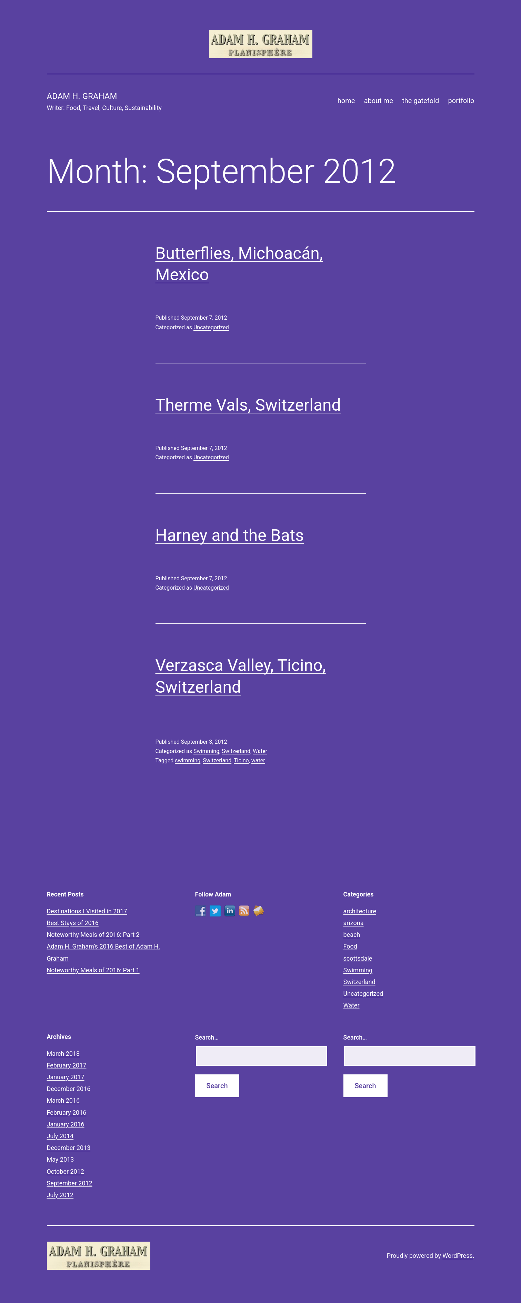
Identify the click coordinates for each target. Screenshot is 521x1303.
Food (350, 946)
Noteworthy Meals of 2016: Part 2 (93, 934)
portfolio (461, 101)
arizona (353, 922)
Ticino (241, 760)
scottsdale (357, 958)
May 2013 (60, 1159)
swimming (187, 760)
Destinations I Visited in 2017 (87, 911)
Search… (207, 1037)
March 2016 (63, 1100)
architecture (360, 911)
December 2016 (69, 1088)
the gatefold (420, 101)
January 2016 (65, 1124)
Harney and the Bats (230, 535)
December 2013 (69, 1147)
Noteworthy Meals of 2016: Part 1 (93, 970)
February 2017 (67, 1065)
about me (378, 101)
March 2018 (63, 1053)
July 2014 (60, 1136)
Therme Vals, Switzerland (248, 405)
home (346, 101)
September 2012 (69, 1183)
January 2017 (65, 1077)
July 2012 (60, 1195)
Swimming (206, 751)
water (258, 760)
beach (351, 934)
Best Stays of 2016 (73, 922)
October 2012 (65, 1171)
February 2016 (67, 1112)
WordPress (457, 1255)
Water (260, 751)
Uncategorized (211, 327)
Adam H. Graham (82, 96)
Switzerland (236, 751)
